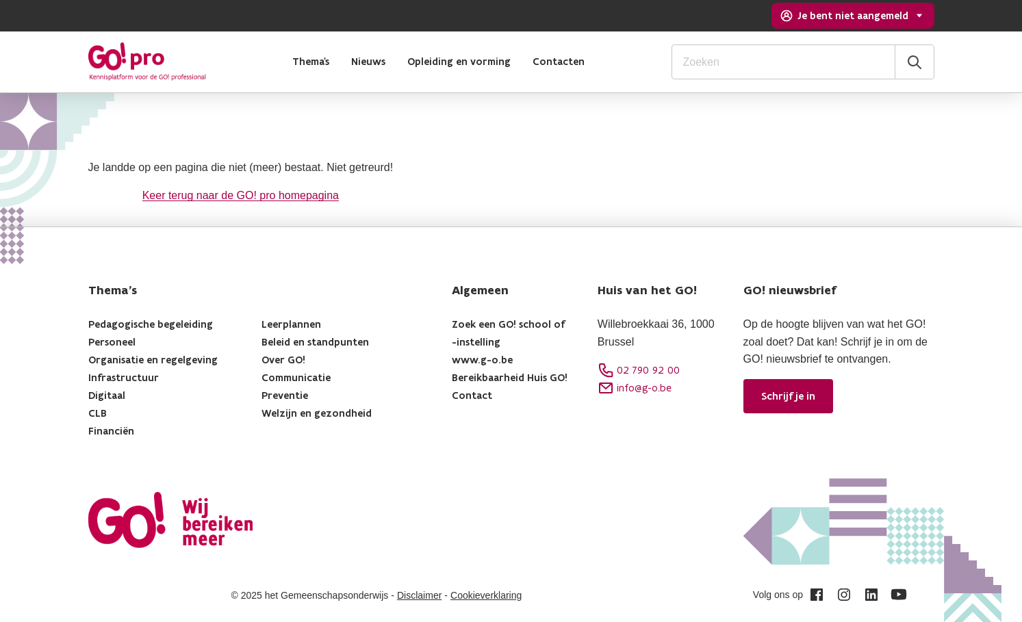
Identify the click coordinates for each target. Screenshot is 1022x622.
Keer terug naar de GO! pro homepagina (240, 195)
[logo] (147, 61)
